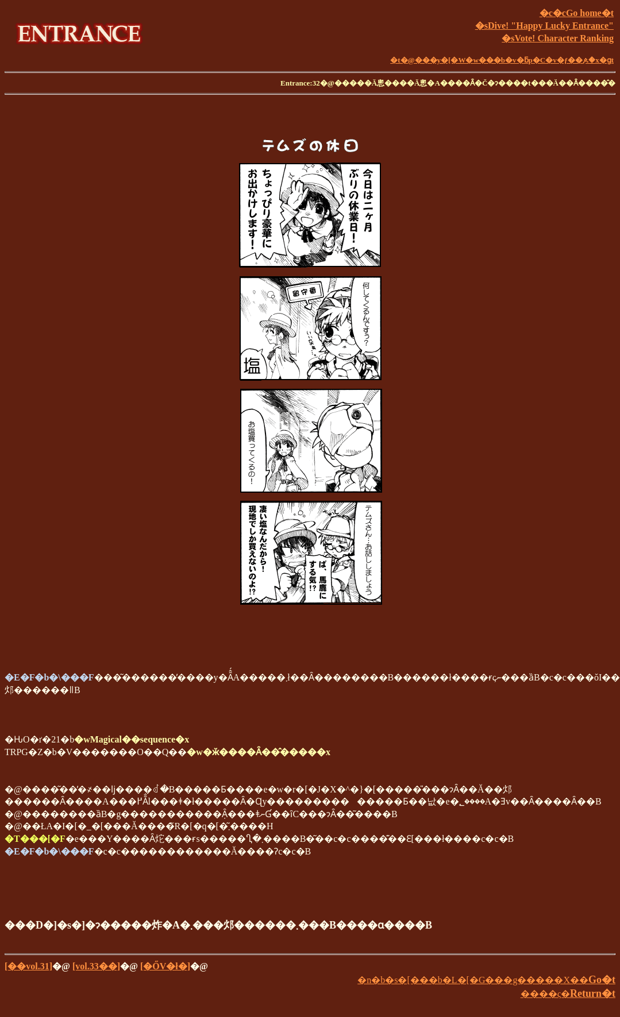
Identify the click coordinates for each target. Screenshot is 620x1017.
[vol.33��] (96, 966)
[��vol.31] (28, 966)
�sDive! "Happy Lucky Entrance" (544, 25)
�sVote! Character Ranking (558, 38)
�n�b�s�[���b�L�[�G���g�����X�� (486, 980)
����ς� (568, 994)
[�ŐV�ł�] (165, 966)
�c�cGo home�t (577, 13)
